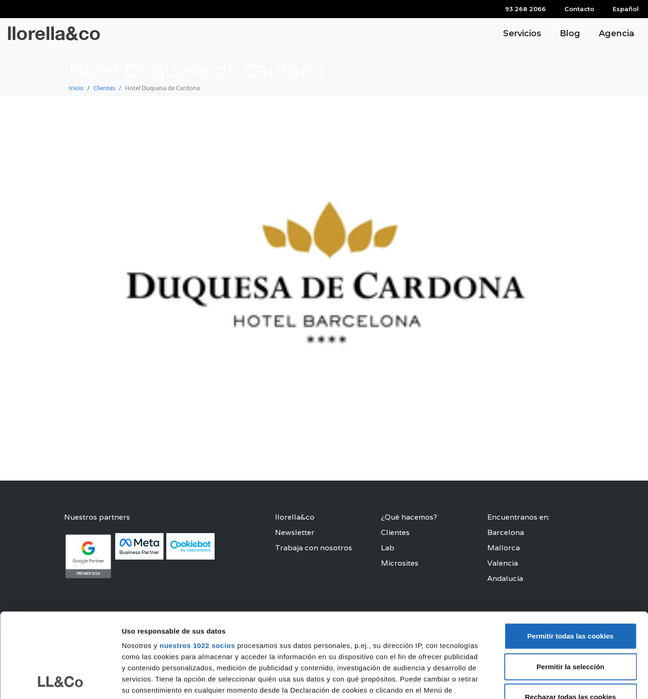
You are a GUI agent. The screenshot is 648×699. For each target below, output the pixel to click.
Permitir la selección (570, 587)
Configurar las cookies (510, 681)
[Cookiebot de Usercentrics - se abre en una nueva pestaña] (60, 681)
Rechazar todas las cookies (570, 618)
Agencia (616, 33)
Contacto (579, 9)
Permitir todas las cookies (570, 557)
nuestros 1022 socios (197, 566)
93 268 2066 (525, 9)
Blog (570, 33)
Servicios (522, 33)
